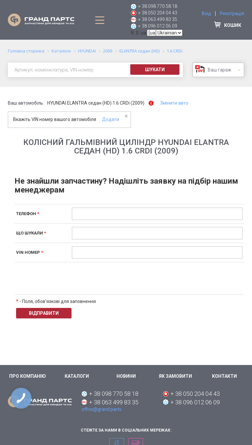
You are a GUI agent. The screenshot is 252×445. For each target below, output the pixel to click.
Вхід (206, 13)
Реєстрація (232, 13)
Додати (110, 119)
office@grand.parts (101, 409)
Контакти (224, 376)
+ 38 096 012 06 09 (157, 26)
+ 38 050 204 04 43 (157, 12)
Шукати (155, 69)
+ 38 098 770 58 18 (157, 6)
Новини (126, 376)
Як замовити (175, 376)
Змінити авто (174, 103)
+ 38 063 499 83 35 (157, 19)
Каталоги (77, 376)
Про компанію (27, 376)
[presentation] (122, 278)
